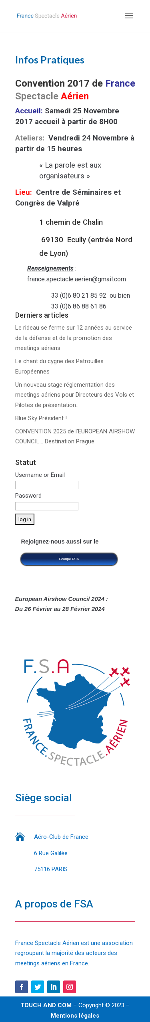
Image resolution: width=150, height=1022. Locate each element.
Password (28, 495)
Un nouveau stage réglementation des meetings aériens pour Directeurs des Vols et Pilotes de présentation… (74, 395)
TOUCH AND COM (46, 1005)
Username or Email (40, 474)
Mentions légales (75, 1015)
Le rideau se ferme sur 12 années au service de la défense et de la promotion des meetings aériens (73, 338)
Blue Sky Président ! (41, 418)
